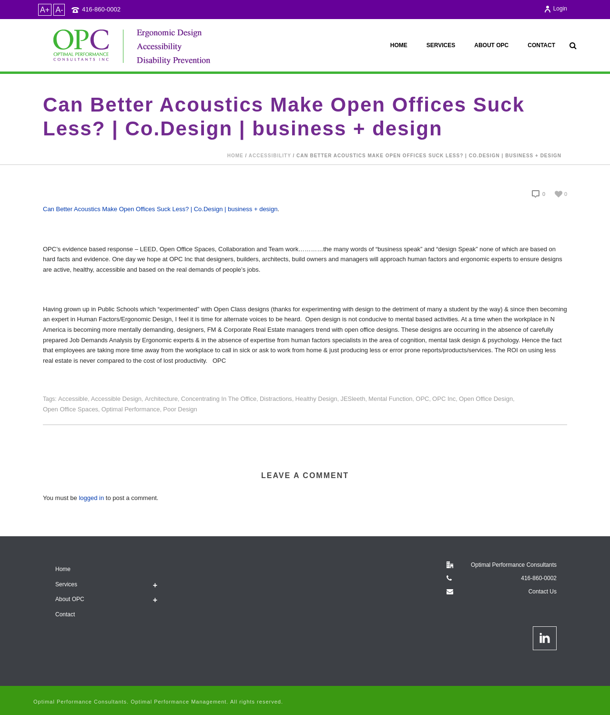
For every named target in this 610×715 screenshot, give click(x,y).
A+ (45, 10)
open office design (486, 399)
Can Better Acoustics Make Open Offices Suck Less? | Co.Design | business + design (160, 209)
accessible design (116, 399)
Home (398, 45)
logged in (91, 497)
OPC (422, 399)
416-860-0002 (101, 9)
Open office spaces (70, 409)
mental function (390, 399)
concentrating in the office (219, 399)
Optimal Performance (131, 409)
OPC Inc (444, 399)
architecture (161, 399)
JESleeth (352, 399)
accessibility (270, 155)
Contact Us (543, 591)
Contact (541, 45)
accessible (73, 399)
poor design (180, 409)
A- (59, 10)
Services (441, 45)
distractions (276, 399)
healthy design (316, 399)
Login (555, 8)
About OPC (491, 45)
